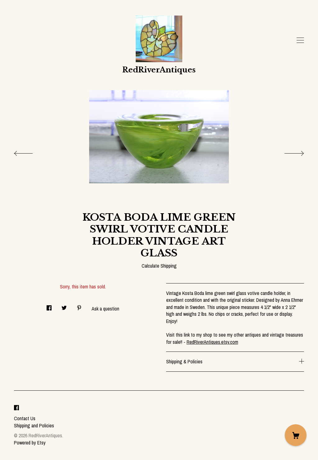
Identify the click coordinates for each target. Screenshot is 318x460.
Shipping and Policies (34, 425)
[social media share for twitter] (64, 306)
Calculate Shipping (159, 265)
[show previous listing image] (29, 151)
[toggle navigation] (300, 40)
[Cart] (296, 435)
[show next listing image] (288, 151)
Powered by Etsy (30, 442)
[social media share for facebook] (49, 306)
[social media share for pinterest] (79, 306)
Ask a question (105, 308)
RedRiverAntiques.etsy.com (212, 341)
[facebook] (16, 408)
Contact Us (24, 418)
